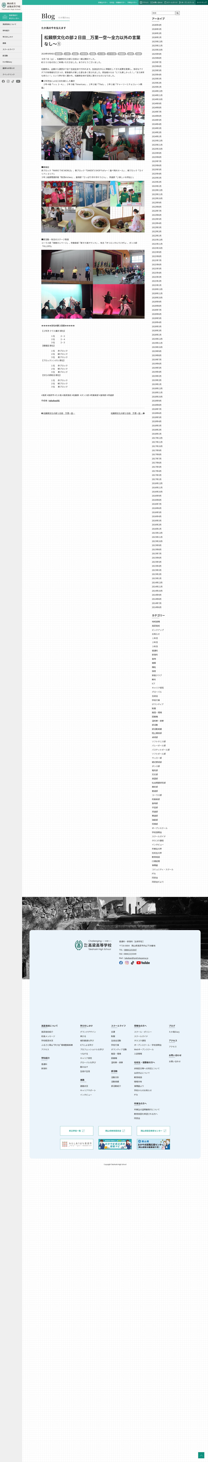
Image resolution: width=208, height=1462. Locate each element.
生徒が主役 (85, 1071)
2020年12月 (157, 289)
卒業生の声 (157, 848)
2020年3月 (156, 326)
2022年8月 (156, 206)
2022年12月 (157, 190)
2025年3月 (156, 78)
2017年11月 (157, 441)
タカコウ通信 (158, 840)
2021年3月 (156, 276)
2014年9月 (156, 594)
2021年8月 (156, 256)
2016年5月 (156, 512)
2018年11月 (157, 392)
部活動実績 (157, 728)
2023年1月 (156, 186)
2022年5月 (156, 218)
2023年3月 (156, 177)
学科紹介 (6, 30)
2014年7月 (156, 603)
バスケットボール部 (161, 749)
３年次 (155, 646)
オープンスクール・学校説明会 (148, 1044)
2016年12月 (157, 483)
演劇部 (155, 819)
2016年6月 (156, 508)
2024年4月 (156, 124)
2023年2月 (156, 181)
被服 (154, 662)
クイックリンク (9, 74)
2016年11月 (157, 487)
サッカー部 (157, 757)
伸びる (83, 1036)
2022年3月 (156, 227)
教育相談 (156, 856)
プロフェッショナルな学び (92, 1049)
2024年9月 (156, 103)
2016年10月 (157, 491)
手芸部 (155, 807)
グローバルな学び (88, 1062)
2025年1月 (156, 86)
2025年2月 (156, 82)
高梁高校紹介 (47, 1031)
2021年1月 (156, 285)
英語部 (155, 778)
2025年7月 (156, 62)
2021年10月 (157, 247)
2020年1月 (156, 334)
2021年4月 (156, 272)
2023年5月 (156, 169)
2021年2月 (156, 280)
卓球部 (155, 737)
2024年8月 (156, 107)
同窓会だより (158, 881)
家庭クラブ (157, 675)
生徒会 (75, 54)
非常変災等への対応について (147, 1068)
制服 (154, 708)
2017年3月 (156, 475)
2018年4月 (156, 421)
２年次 (67, 54)
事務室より (139, 1085)
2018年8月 (156, 404)
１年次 (155, 638)
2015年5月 (156, 561)
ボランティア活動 (119, 1049)
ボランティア (158, 704)
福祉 (154, 667)
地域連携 (156, 621)
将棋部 (155, 823)
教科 (154, 679)
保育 (154, 671)
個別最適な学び (87, 1040)
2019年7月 (156, 359)
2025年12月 (157, 41)
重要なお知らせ (9, 68)
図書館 (155, 716)
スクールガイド (171, 2)
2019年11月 (157, 342)
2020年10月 (157, 297)
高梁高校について (9, 24)
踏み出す (84, 1066)
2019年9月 (156, 351)
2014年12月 (157, 582)
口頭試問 (156, 861)
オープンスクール (186, 2)
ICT (153, 683)
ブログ (172, 1025)
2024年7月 (156, 111)
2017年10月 (157, 446)
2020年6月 (156, 313)
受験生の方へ (103, 2)
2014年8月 (156, 598)
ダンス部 (101, 54)
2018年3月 (156, 425)
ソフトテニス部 (159, 741)
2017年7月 (156, 458)
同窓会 (155, 877)
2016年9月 (156, 495)
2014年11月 (157, 586)
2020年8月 (156, 305)
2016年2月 (156, 524)
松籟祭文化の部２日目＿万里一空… (128, 413)
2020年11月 (157, 293)
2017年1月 (156, 479)
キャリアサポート (88, 1090)
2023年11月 (157, 144)
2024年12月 (157, 90)
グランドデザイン (88, 1031)
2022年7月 (156, 210)
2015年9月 (156, 545)
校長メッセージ (48, 1036)
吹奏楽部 (122, 54)
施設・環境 (157, 712)
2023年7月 (156, 161)
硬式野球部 (157, 762)
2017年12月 (157, 437)
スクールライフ (9, 49)
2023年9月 (156, 152)
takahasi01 (54, 400)
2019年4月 (156, 371)
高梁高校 (58, 54)
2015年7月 (156, 553)
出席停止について (142, 1072)
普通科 (155, 650)
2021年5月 (156, 268)
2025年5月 (156, 70)
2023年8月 (156, 157)
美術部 (155, 786)
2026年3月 (156, 29)
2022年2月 (156, 231)
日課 (113, 1031)
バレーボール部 (159, 745)
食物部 (130, 54)
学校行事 (84, 54)
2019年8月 (156, 355)
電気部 (155, 770)
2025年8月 (156, 57)
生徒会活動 (116, 1040)
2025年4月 (156, 74)
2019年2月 (156, 380)
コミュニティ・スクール (162, 869)
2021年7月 (156, 260)
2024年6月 (156, 115)
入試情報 (138, 1053)
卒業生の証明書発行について (147, 1109)
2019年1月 (156, 384)
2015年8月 (156, 549)
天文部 (155, 774)
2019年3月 (156, 375)
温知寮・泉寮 (158, 720)
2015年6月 (156, 557)
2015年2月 (156, 574)
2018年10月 (157, 396)
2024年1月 (156, 136)
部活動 (5, 55)
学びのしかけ (8, 37)
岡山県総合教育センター (153, 1130)
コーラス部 (111, 54)
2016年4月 (156, 516)
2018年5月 (156, 417)
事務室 (155, 865)
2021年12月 (157, 239)
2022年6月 (156, 214)
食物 (154, 658)
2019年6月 (156, 363)
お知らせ (156, 633)
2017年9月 (156, 450)
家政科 (155, 654)
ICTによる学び (86, 1044)
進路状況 (84, 1085)
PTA (154, 873)
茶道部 (138, 54)
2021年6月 (156, 264)
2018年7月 (156, 409)
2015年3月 (156, 570)
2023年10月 (157, 148)
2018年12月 (157, 388)
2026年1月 (156, 37)
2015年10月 (157, 541)
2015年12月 (157, 532)
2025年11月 (157, 45)
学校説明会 (157, 832)
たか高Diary (7, 62)
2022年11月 (157, 194)
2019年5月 (156, 367)
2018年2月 (156, 429)
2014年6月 (156, 607)
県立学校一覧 (76, 1130)
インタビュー (158, 844)
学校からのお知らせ (143, 1090)
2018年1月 (156, 433)
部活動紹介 (116, 1085)
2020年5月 (156, 318)
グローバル (157, 691)
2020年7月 (156, 309)
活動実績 (115, 1081)
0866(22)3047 (130, 949)
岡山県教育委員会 (115, 1130)
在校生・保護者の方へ (118, 2)
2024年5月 (156, 119)
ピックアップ (158, 629)
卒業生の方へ (132, 2)
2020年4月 (156, 322)
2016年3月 (156, 520)
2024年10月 (157, 99)
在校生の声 (157, 852)
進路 (4, 43)
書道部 (155, 790)
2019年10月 (157, 347)
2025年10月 (157, 49)
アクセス (144, 2)
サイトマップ (202, 2)
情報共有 (138, 1081)
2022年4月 (156, 223)
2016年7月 (156, 503)
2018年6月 (156, 413)
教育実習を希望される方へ (146, 1113)
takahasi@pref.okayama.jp (136, 958)
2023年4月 (156, 173)
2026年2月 (156, 33)
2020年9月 (156, 301)
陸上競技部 (157, 733)
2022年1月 (156, 235)
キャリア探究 (158, 687)
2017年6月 (156, 462)
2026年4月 (156, 24)
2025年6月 (156, 66)
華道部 (155, 815)
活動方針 (115, 1077)
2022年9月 (156, 202)
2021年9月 (156, 252)
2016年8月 (156, 499)
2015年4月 (156, 565)
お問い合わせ (156, 2)
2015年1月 (156, 578)
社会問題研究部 (159, 782)
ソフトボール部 (159, 753)
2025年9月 (156, 53)
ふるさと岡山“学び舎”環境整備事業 (57, 1044)
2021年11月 (157, 243)
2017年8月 (156, 454)
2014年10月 (157, 590)
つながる (84, 1053)
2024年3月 (156, 128)
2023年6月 (156, 165)
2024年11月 (157, 95)
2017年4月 (156, 470)
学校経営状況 (47, 1040)
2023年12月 (157, 140)
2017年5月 (156, 466)
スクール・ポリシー (143, 1031)
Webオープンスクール (144, 1049)
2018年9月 (156, 400)
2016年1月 (156, 528)
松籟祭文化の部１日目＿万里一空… (58, 413)
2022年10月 (157, 198)
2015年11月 (157, 536)
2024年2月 (156, 132)
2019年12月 (157, 338)
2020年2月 (156, 330)
